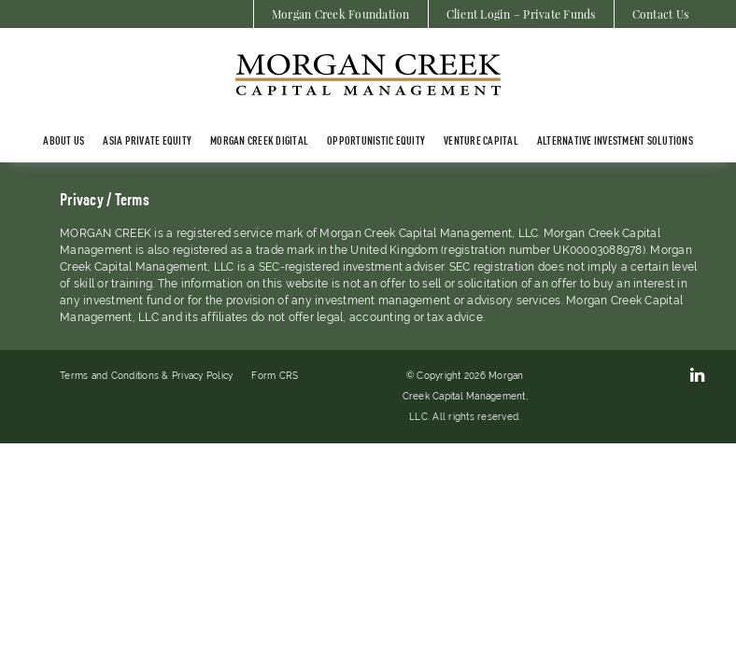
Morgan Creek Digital (259, 140)
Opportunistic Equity (376, 140)
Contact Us (660, 14)
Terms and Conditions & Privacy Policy (146, 376)
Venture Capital (481, 140)
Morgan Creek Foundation (341, 14)
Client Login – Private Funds (521, 14)
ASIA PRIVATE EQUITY (147, 140)
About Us (63, 140)
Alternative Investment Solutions (615, 140)
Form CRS (274, 376)
